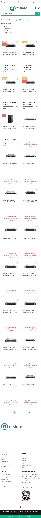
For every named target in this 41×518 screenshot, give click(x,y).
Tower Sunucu (8, 32)
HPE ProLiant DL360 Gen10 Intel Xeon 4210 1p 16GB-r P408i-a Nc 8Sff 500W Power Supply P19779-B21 (10, 201)
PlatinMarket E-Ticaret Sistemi (15, 516)
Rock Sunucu (7, 30)
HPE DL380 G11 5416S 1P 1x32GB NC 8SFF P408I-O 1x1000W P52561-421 (10, 164)
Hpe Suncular (7, 28)
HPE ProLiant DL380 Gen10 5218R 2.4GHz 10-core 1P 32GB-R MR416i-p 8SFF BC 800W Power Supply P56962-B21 (10, 274)
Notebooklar (4, 459)
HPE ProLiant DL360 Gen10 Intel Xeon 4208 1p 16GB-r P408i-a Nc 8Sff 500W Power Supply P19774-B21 (30, 164)
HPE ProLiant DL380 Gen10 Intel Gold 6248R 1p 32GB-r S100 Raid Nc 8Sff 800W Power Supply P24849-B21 (10, 311)
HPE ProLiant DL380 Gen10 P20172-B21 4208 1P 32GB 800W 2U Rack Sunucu (30, 348)
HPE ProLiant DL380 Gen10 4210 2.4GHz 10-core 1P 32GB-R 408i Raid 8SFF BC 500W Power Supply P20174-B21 (10, 238)
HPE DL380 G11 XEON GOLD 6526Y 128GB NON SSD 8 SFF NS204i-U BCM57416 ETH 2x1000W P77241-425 (10, 53)
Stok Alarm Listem (6, 481)
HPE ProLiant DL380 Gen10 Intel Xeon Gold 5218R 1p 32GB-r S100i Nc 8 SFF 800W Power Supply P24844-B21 (30, 311)
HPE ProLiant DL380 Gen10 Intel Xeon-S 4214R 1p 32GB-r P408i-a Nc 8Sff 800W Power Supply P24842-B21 (10, 348)
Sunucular (6, 26)
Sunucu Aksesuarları (6, 464)
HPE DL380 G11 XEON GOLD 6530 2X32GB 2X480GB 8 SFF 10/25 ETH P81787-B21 (30, 53)
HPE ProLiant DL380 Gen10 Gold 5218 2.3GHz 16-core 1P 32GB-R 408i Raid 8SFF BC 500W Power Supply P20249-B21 (30, 274)
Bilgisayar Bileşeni (6, 457)
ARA (37, 14)
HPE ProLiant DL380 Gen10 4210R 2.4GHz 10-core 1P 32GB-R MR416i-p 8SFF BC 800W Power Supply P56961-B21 (30, 238)
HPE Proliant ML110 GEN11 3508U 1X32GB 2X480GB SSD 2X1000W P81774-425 (10, 127)
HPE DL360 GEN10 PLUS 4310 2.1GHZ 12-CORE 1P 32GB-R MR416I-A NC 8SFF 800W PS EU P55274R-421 (30, 127)
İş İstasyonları (5, 461)
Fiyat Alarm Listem (6, 486)
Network (3, 466)
